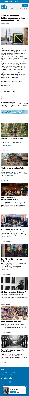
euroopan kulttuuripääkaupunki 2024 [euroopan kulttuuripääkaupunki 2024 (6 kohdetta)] (11, 103)
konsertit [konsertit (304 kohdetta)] (25, 103)
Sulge (26, 386)
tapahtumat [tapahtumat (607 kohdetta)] (4, 105)
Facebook (6, 382)
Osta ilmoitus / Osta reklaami (5, 373)
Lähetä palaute (12, 372)
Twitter (12, 382)
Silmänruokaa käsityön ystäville (8, 91)
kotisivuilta (16, 77)
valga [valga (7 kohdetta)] (14, 106)
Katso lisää (3, 362)
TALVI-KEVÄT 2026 (14, 389)
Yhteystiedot (4, 374)
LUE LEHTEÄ (12, 392)
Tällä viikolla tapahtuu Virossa (8, 85)
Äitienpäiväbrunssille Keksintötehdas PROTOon (12, 97)
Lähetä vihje (19, 8)
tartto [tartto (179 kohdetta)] (12, 105)
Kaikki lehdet (25, 8)
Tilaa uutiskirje (13, 8)
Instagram (6, 384)
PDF (18, 392)
